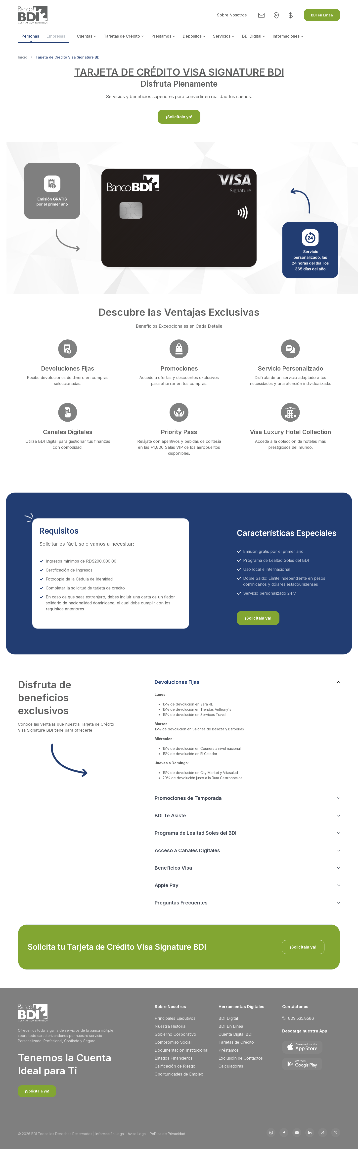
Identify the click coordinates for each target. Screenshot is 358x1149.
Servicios (221, 36)
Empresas (55, 36)
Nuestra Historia (170, 1026)
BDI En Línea (231, 1026)
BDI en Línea (322, 15)
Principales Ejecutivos (175, 1018)
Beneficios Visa (173, 868)
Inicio (22, 57)
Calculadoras (231, 1066)
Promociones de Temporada (188, 798)
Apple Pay (167, 885)
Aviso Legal (137, 1134)
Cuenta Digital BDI (236, 1034)
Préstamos (161, 36)
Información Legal (110, 1134)
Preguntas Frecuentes (181, 903)
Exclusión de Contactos (241, 1058)
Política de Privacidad (167, 1134)
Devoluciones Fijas (177, 682)
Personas (30, 36)
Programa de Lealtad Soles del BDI (195, 833)
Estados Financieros (173, 1058)
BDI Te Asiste (170, 816)
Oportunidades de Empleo (179, 1074)
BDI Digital (251, 36)
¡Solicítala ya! (179, 116)
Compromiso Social (173, 1042)
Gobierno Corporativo (175, 1034)
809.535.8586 (298, 1018)
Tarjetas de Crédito (122, 36)
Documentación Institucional (181, 1050)
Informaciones (286, 36)
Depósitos (192, 36)
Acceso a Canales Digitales (187, 850)
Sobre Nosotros (232, 14)
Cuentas (84, 36)
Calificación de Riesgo (175, 1066)
